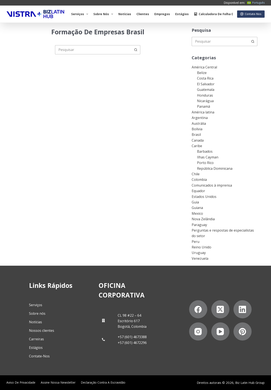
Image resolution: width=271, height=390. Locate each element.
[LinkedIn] (242, 309)
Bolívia (197, 129)
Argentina (200, 117)
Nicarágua (205, 101)
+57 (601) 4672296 (132, 342)
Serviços (80, 14)
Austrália (199, 123)
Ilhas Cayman (207, 157)
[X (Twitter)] (220, 309)
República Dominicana (214, 168)
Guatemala (205, 89)
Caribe (197, 146)
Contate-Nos (251, 14)
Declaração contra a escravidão (103, 382)
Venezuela (200, 258)
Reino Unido (201, 247)
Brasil (196, 134)
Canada (198, 140)
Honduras (205, 95)
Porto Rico (205, 162)
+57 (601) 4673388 (132, 337)
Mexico (197, 213)
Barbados (205, 151)
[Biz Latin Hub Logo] (35, 14)
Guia (195, 202)
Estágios (182, 14)
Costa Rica (205, 78)
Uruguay (199, 252)
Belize (202, 72)
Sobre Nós (104, 14)
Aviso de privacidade (20, 382)
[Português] (256, 2)
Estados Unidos (204, 196)
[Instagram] (198, 331)
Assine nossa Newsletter (58, 382)
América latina (203, 112)
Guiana (197, 207)
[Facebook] (198, 309)
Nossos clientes (41, 330)
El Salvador (205, 84)
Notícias (124, 14)
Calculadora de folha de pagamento (224, 14)
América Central (204, 67)
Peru (195, 241)
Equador (198, 190)
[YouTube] (220, 331)
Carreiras (36, 338)
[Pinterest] (242, 331)
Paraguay (199, 224)
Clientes (142, 14)
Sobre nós (37, 313)
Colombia (199, 179)
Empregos (162, 14)
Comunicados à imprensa (212, 185)
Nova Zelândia (203, 219)
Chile (196, 174)
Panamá (203, 106)
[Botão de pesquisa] (135, 49)
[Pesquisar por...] (93, 49)
